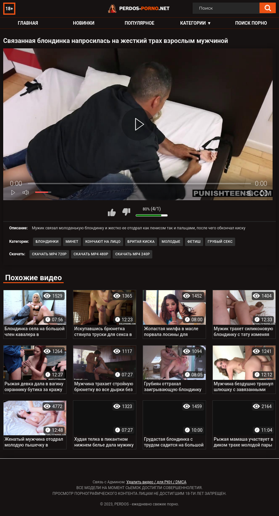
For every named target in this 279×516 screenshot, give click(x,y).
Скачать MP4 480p (91, 254)
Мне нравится (111, 212)
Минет (72, 242)
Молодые (171, 242)
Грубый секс (220, 242)
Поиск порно (251, 23)
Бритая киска (141, 242)
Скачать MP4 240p (132, 254)
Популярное (140, 23)
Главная (28, 23)
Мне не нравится (126, 212)
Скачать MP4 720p (49, 254)
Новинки (83, 23)
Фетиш (194, 242)
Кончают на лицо (103, 242)
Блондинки (47, 242)
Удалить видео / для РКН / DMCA (156, 482)
